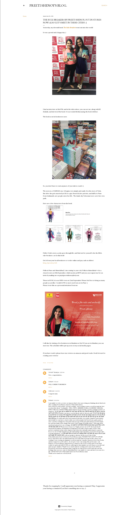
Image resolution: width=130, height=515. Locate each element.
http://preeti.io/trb (50, 263)
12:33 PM (62, 372)
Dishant (50, 381)
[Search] (104, 5)
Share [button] (25, 16)
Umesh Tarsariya (53, 372)
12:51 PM (57, 391)
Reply (50, 378)
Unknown (51, 391)
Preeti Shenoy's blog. (48, 5)
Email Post (50, 362)
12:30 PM (56, 400)
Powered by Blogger (65, 506)
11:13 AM (56, 381)
